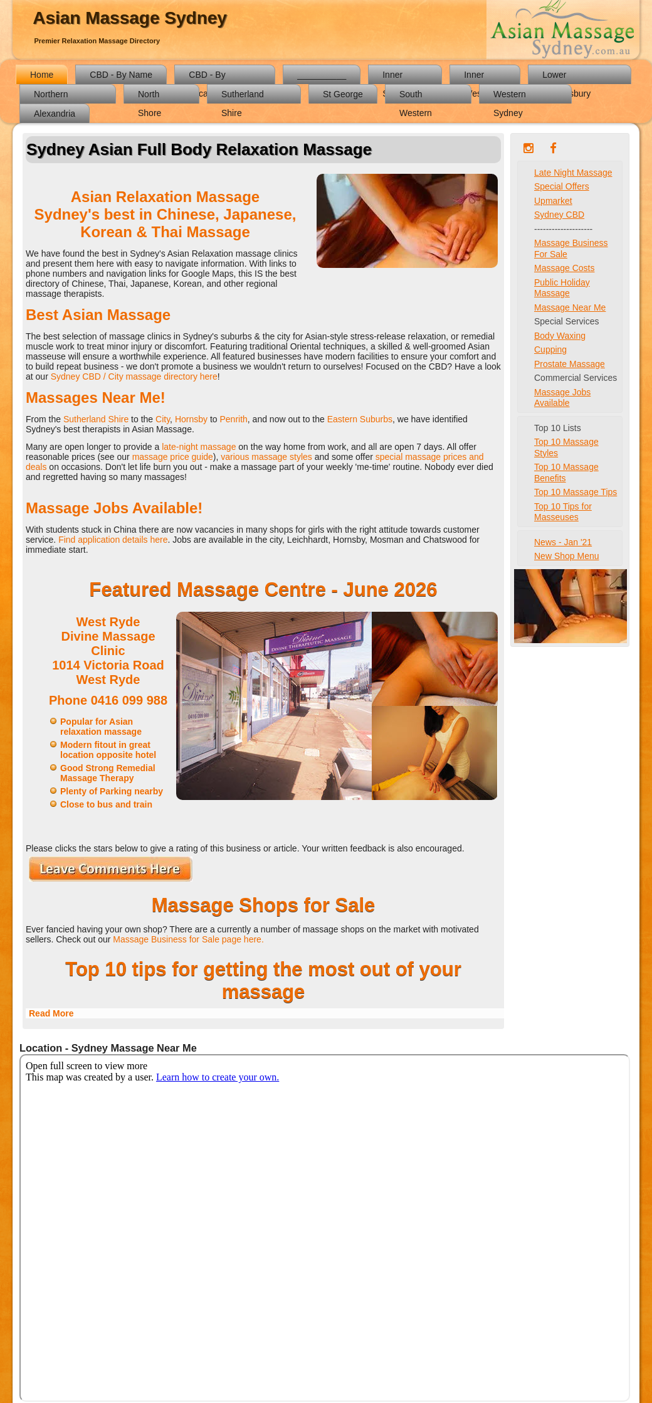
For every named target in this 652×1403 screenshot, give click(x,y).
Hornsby (192, 419)
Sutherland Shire (242, 96)
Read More (51, 1013)
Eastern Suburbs (359, 419)
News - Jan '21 (563, 542)
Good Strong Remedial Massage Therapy (107, 773)
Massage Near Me (570, 307)
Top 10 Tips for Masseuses (563, 512)
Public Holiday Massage (562, 288)
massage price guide (172, 457)
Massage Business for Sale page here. (188, 939)
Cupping (550, 349)
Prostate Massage (569, 364)
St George (343, 94)
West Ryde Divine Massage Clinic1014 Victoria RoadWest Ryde (108, 650)
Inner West (474, 77)
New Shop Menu (566, 556)
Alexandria (54, 114)
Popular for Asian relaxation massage (101, 727)
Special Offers (561, 186)
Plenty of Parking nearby (111, 791)
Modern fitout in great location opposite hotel (108, 750)
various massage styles (266, 457)
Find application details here (112, 540)
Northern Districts (51, 96)
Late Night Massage (573, 173)
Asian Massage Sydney (130, 18)
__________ (321, 75)
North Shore (149, 96)
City (162, 419)
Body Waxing (560, 336)
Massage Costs (564, 268)
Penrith (233, 419)
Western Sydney (509, 96)
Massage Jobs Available (562, 397)
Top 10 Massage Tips (575, 492)
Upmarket (553, 201)
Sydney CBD (559, 215)
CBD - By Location (207, 77)
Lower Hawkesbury (566, 77)
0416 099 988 (129, 700)
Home (41, 75)
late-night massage (199, 447)
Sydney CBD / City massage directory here (134, 376)
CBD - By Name (121, 75)
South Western (415, 96)
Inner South (394, 77)
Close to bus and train (106, 804)
